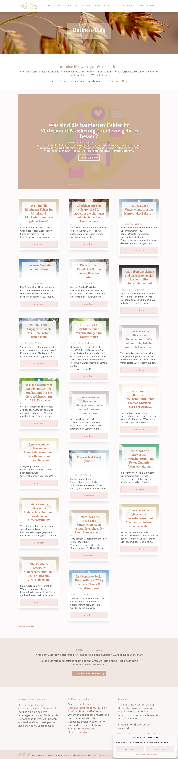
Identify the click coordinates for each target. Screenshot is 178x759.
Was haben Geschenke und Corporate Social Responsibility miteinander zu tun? (139, 277)
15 (98, 184)
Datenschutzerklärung (141, 754)
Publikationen (102, 6)
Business (93, 144)
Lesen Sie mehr (89, 159)
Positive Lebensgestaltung (77, 6)
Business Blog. (119, 81)
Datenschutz (81, 755)
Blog (142, 6)
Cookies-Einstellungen (110, 755)
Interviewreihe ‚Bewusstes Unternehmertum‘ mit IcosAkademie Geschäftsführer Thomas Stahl (39, 512)
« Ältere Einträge (26, 625)
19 (106, 184)
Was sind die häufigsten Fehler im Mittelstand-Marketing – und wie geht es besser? (89, 132)
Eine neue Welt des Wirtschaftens (38, 267)
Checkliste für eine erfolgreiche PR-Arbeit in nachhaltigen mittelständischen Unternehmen (89, 213)
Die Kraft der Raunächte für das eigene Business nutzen (89, 271)
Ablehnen (160, 749)
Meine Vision (54, 6)
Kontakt (151, 6)
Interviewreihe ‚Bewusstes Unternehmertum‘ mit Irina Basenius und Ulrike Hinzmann (39, 452)
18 (104, 184)
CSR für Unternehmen (125, 6)
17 (102, 184)
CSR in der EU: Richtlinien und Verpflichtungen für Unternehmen (89, 331)
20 (108, 184)
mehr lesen (39, 244)
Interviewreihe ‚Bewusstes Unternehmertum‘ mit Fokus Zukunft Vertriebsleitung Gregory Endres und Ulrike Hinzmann (139, 459)
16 (100, 184)
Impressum (153, 754)
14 (96, 184)
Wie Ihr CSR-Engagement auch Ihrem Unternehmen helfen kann (39, 331)
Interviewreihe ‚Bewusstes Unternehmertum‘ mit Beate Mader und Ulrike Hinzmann (39, 571)
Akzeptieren (130, 749)
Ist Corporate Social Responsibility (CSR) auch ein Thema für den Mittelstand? (89, 582)
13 (94, 184)
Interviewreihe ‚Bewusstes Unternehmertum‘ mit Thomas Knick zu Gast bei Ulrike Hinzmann (139, 399)
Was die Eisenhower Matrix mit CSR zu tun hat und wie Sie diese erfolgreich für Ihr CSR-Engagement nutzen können (39, 393)
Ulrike (73, 144)
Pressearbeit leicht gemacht (89, 459)
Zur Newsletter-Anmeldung (89, 673)
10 (87, 184)
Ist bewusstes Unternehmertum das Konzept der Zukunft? (139, 209)
